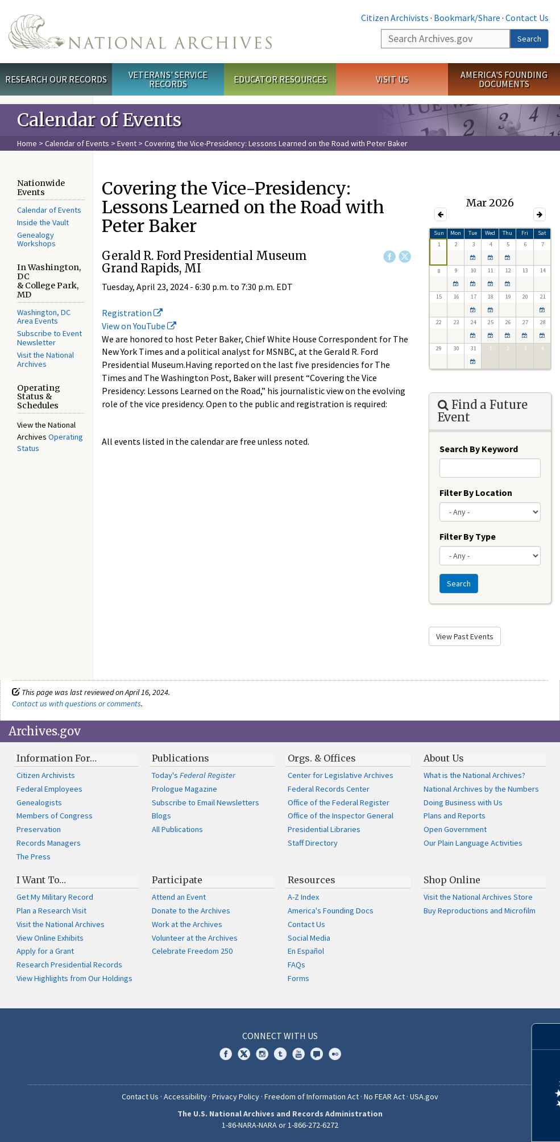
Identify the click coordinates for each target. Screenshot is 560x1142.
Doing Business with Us (463, 802)
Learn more (458, 1121)
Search (529, 39)
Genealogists (39, 802)
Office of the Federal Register (338, 802)
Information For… (56, 758)
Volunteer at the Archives (195, 938)
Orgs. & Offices (322, 758)
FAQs (296, 964)
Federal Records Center (329, 789)
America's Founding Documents (504, 79)
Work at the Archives (187, 924)
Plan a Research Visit (51, 910)
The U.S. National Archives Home (140, 31)
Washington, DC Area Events (43, 316)
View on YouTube (139, 326)
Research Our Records (56, 79)
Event (126, 143)
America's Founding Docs (331, 910)
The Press (33, 856)
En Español (306, 951)
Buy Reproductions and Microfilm (480, 910)
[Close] (547, 1036)
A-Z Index (303, 897)
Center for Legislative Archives (340, 775)
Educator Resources (280, 79)
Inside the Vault (43, 222)
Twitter (405, 256)
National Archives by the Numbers (481, 789)
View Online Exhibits (50, 938)
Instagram (262, 1054)
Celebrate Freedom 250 (192, 951)
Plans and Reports (455, 815)
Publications (180, 758)
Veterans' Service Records (168, 79)
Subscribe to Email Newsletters (205, 802)
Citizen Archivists (395, 17)
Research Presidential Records (69, 964)
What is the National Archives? (474, 775)
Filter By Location (475, 492)
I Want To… (41, 880)
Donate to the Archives (191, 910)
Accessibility (185, 1096)
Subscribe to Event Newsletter (49, 337)
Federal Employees (49, 789)
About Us (444, 758)
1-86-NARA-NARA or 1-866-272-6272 (280, 1125)
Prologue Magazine (184, 789)
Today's (193, 775)
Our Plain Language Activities (473, 843)
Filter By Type (467, 536)
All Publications (177, 829)
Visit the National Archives (45, 359)
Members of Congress (54, 815)
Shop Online (452, 880)
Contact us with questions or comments (76, 703)
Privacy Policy (235, 1096)
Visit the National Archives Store (478, 897)
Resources (311, 880)
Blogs (161, 815)
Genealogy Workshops (36, 239)
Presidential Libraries (324, 829)
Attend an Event (179, 897)
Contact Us (527, 17)
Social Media (309, 938)
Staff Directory (313, 843)
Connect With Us (280, 1035)
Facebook (389, 256)
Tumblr (280, 1054)
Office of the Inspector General (340, 815)
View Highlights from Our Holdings (74, 978)
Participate (177, 880)
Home (27, 143)
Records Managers (48, 843)
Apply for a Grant (45, 951)
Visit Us (392, 79)
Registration (132, 312)
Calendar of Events (77, 143)
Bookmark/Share (467, 17)
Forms (298, 978)
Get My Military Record (54, 897)
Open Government (455, 829)
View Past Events (464, 636)
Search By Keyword (478, 448)
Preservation (38, 829)
